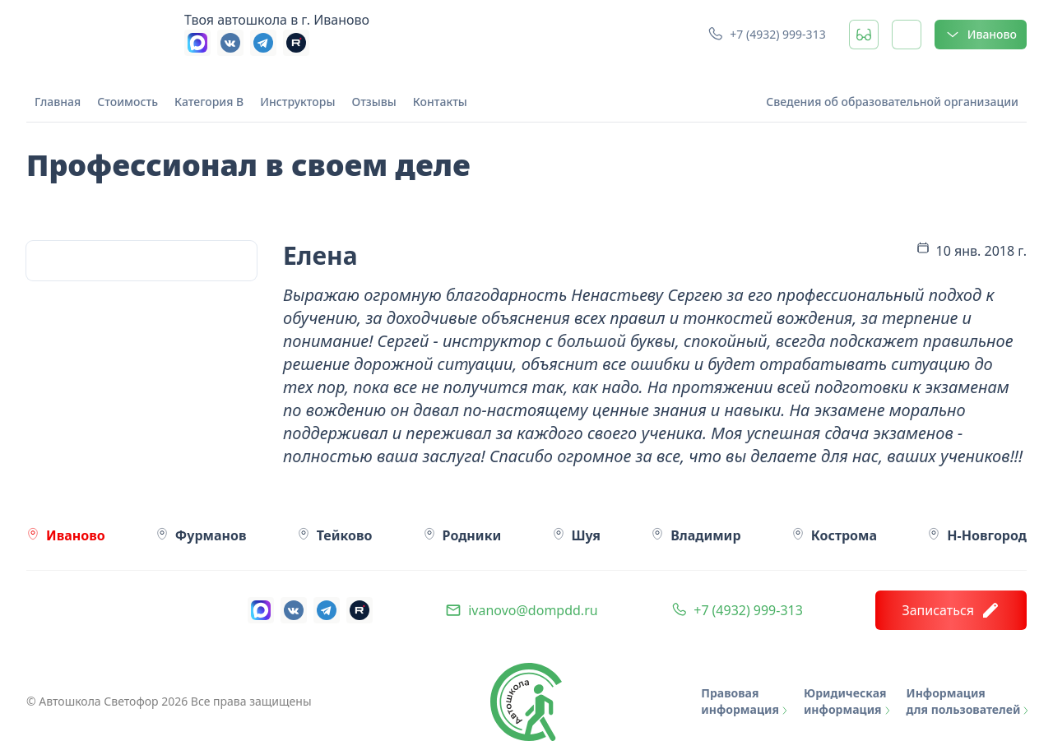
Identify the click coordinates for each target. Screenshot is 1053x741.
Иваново (980, 34)
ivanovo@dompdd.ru (532, 610)
